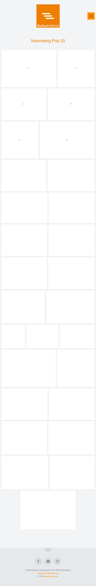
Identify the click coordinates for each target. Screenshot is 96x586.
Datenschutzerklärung (48, 573)
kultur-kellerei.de (51, 576)
